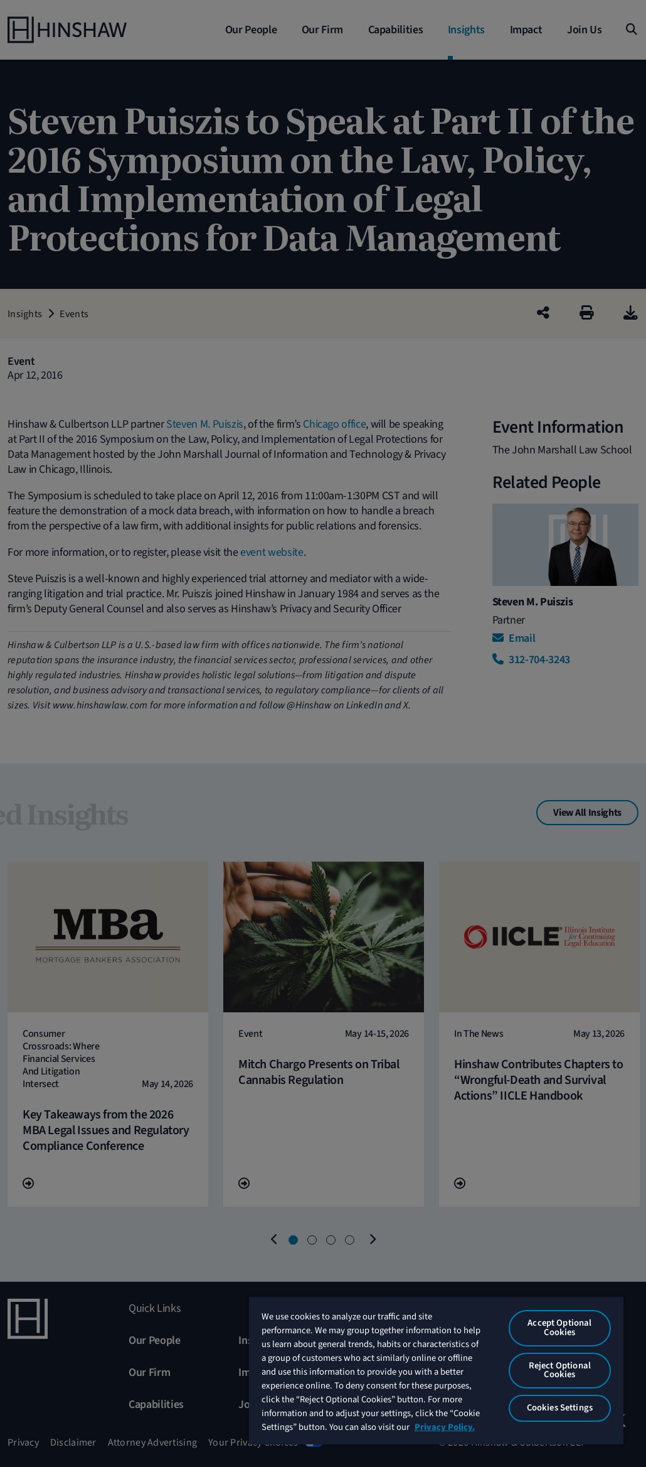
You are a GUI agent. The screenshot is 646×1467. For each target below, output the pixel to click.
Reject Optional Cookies (560, 1370)
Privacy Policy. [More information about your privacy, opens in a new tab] (445, 1427)
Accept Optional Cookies (559, 1327)
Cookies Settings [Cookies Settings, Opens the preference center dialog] (560, 1407)
